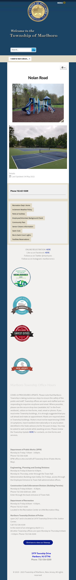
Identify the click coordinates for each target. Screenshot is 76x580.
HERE (48, 249)
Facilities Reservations (20, 239)
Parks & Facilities (18, 214)
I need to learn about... (20, 59)
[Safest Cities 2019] (22, 305)
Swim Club (16, 231)
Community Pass (18, 222)
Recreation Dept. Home (21, 205)
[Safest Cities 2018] (22, 332)
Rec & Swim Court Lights (21, 235)
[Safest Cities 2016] (22, 366)
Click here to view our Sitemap (38, 542)
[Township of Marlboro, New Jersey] (34, 33)
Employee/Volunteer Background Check (27, 218)
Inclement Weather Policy (22, 210)
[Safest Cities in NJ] (20, 277)
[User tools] (63, 68)
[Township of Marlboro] (38, 11)
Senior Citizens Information (22, 227)
